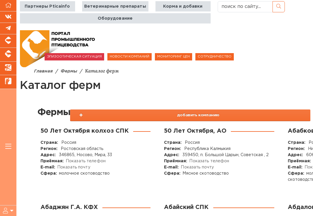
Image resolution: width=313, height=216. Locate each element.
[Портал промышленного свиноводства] (8, 41)
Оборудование (115, 18)
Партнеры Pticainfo (47, 6)
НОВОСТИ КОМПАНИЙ (129, 56)
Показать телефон (85, 161)
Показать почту (73, 167)
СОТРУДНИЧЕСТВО (214, 56)
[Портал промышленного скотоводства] (8, 54)
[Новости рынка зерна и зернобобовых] (8, 82)
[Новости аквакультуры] (8, 68)
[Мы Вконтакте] (8, 17)
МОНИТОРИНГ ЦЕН (173, 56)
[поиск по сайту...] (245, 6)
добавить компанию (272, 115)
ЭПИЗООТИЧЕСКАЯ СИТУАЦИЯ (74, 56)
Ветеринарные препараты (114, 6)
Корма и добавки (182, 6)
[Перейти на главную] (8, 5)
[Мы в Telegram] (8, 28)
